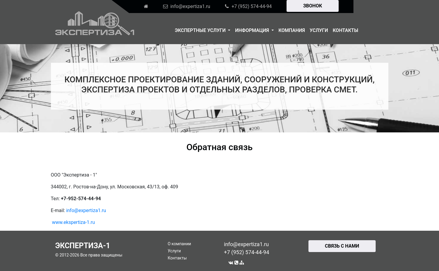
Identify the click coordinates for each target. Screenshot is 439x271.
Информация (252, 30)
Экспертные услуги (201, 30)
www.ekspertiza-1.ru (73, 222)
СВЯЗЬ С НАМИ (342, 246)
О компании (179, 243)
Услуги (319, 30)
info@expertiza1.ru (86, 210)
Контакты (345, 30)
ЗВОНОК (312, 6)
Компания (292, 30)
